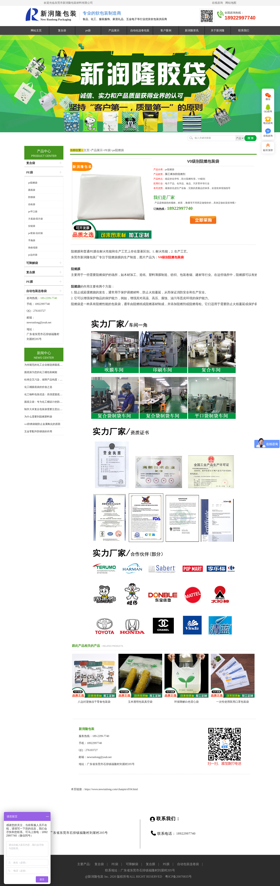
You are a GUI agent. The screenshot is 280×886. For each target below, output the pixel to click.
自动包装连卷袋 (36, 291)
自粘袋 (31, 204)
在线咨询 (217, 2)
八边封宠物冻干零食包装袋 (94, 701)
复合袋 (62, 30)
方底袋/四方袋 (35, 218)
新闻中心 (44, 353)
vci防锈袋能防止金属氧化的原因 (42, 424)
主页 (86, 150)
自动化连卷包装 (139, 30)
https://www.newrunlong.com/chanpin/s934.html (111, 789)
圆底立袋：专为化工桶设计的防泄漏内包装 (48, 401)
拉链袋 (31, 226)
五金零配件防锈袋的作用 (38, 431)
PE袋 (107, 150)
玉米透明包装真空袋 (140, 701)
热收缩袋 (33, 247)
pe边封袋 (32, 254)
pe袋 (88, 30)
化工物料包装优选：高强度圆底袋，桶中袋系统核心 (53, 394)
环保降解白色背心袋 (186, 701)
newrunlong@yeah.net (39, 322)
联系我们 (243, 30)
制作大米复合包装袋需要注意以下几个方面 (48, 409)
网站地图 (230, 2)
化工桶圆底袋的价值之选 (38, 387)
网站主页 (36, 30)
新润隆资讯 (192, 30)
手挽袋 (31, 240)
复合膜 (30, 272)
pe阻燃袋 (118, 150)
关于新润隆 (217, 30)
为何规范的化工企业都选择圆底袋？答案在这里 (50, 364)
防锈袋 (31, 197)
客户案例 (165, 30)
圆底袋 (31, 190)
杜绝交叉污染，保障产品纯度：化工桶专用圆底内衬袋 (54, 379)
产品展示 (113, 30)
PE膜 (29, 281)
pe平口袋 (32, 211)
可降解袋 (32, 263)
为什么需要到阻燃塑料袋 (38, 416)
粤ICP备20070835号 (178, 876)
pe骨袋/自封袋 (35, 233)
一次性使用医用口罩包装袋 (232, 701)
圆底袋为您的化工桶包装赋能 (40, 372)
